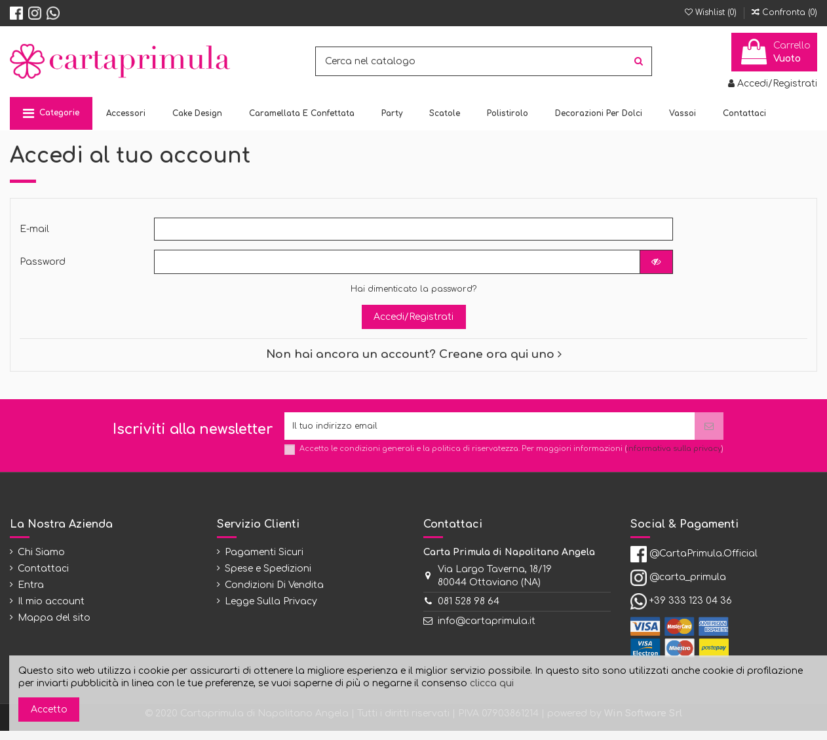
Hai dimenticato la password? (413, 294)
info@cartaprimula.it (486, 629)
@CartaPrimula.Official (703, 563)
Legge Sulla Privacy (271, 610)
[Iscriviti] (709, 433)
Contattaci (43, 577)
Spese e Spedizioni (268, 577)
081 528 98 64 (468, 610)
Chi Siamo (41, 561)
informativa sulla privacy (673, 458)
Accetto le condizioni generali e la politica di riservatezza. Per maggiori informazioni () (511, 458)
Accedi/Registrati (413, 322)
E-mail (34, 231)
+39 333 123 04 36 (690, 610)
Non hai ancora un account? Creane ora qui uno (414, 359)
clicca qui (492, 683)
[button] (51, 113)
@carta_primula (687, 586)
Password (43, 266)
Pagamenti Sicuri (264, 561)
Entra (31, 594)
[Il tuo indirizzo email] (489, 433)
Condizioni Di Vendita (274, 594)
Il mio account (51, 610)
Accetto (49, 709)
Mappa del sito (54, 627)
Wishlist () (712, 12)
